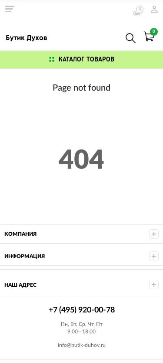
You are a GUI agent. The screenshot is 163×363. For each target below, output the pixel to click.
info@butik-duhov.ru (82, 345)
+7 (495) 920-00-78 (111, 36)
